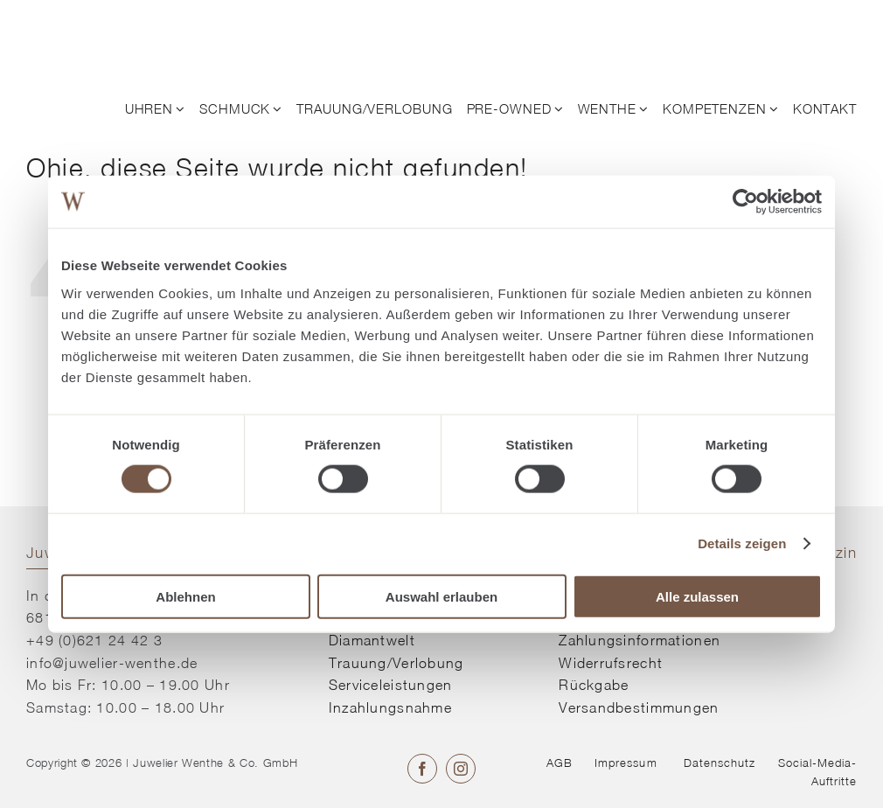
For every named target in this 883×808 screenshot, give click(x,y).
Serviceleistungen (391, 685)
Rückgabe (594, 685)
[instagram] (461, 769)
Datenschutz (719, 763)
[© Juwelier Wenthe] (117, 24)
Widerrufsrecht (611, 663)
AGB (559, 763)
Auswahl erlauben (441, 596)
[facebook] (422, 769)
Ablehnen (185, 596)
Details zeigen (742, 543)
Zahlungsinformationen (639, 640)
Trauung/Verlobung (396, 663)
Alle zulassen (697, 596)
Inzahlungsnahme (390, 707)
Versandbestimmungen (639, 707)
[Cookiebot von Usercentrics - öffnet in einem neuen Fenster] (745, 202)
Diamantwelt (372, 640)
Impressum (625, 763)
